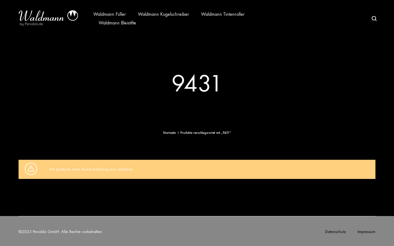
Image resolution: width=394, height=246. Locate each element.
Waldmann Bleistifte (117, 23)
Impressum (366, 231)
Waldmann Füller (109, 14)
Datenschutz (335, 231)
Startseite (169, 133)
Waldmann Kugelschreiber (163, 14)
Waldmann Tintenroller (223, 14)
